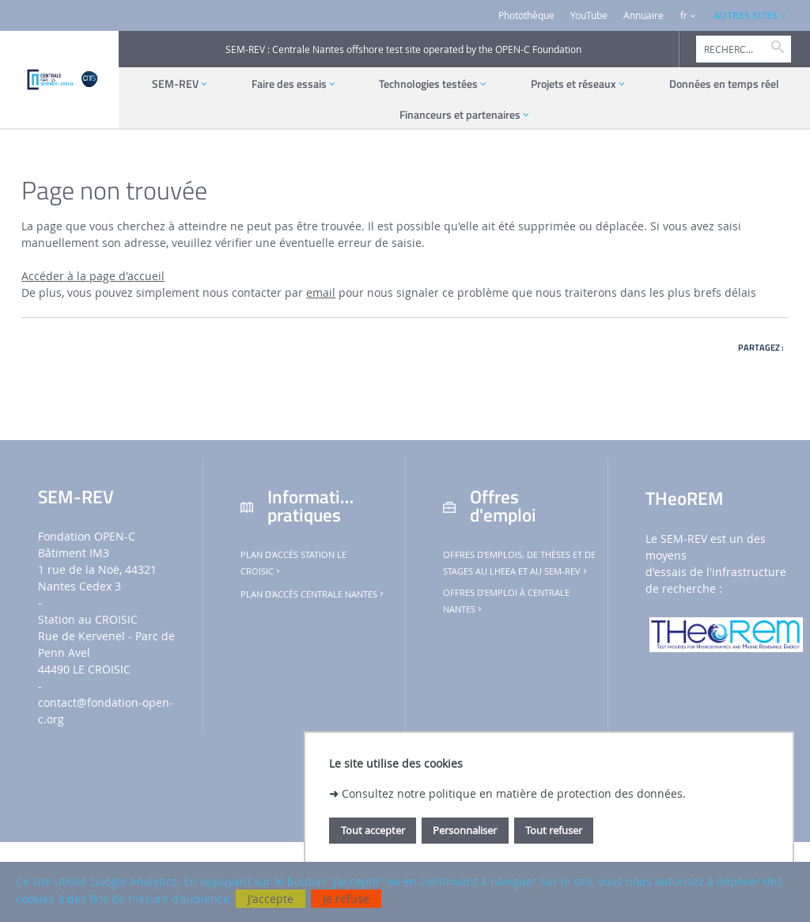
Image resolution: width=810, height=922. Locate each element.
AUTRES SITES (745, 15)
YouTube (589, 15)
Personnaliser (465, 830)
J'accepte (270, 898)
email (320, 292)
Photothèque (526, 15)
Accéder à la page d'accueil (93, 275)
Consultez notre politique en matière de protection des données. (514, 793)
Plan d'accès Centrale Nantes (313, 594)
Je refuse (346, 898)
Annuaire (643, 15)
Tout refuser (553, 830)
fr (683, 15)
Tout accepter (373, 830)
